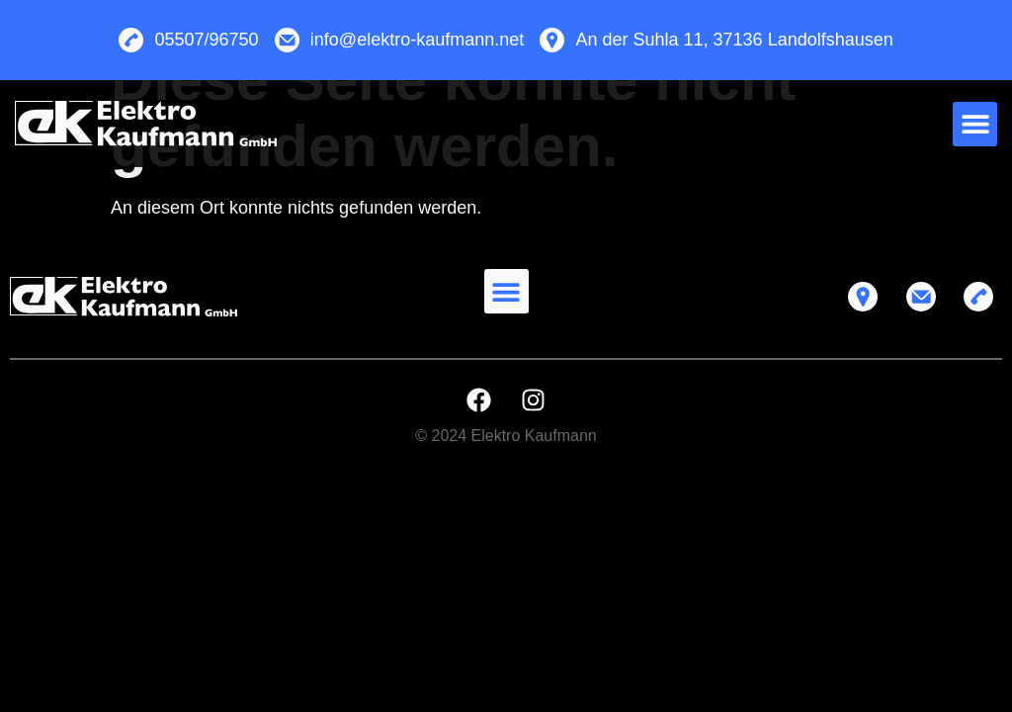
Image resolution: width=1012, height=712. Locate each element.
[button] (975, 124)
